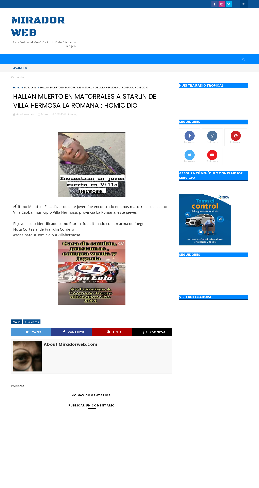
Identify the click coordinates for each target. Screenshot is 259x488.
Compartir (74, 332)
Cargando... (18, 77)
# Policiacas (31, 322)
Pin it (114, 332)
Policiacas (30, 87)
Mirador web (38, 26)
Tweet (33, 332)
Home (16, 87)
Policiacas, (70, 114)
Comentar (154, 332)
